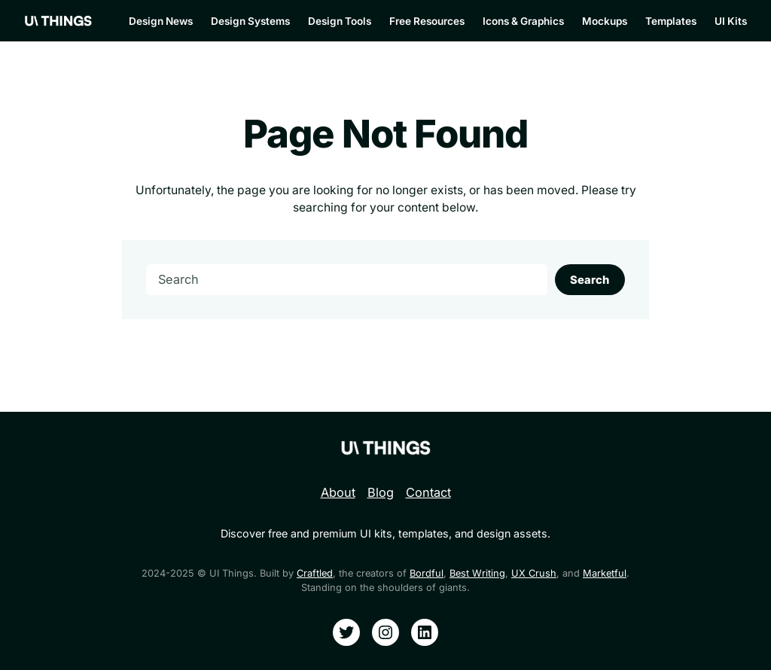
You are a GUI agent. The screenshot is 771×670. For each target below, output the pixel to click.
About (338, 492)
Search (589, 280)
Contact (428, 492)
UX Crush (533, 573)
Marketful (604, 573)
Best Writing (477, 573)
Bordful (426, 573)
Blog (380, 492)
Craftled (315, 573)
